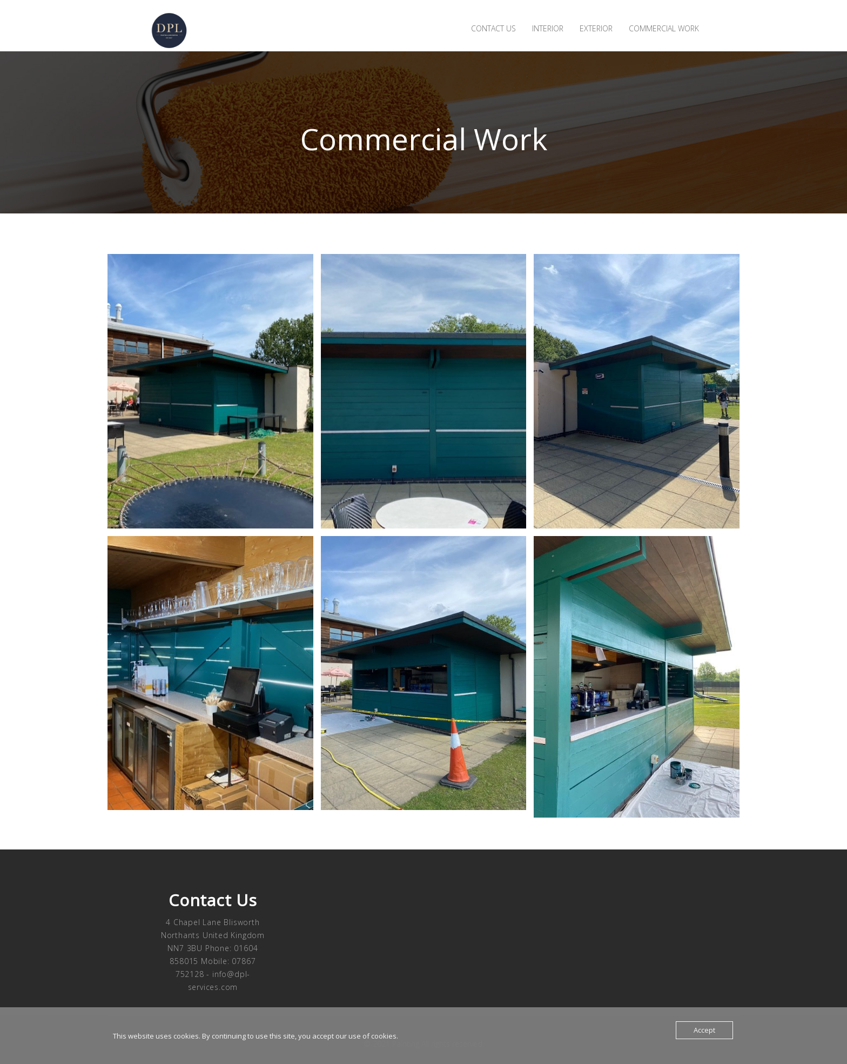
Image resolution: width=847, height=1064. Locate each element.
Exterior (596, 28)
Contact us (493, 28)
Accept (704, 1030)
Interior (547, 28)
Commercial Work (664, 28)
